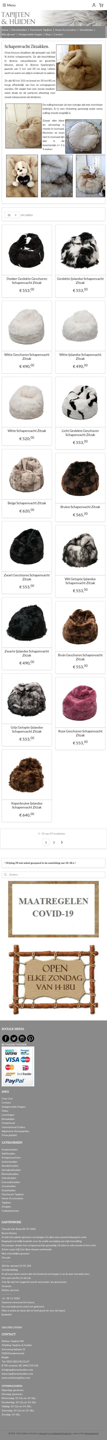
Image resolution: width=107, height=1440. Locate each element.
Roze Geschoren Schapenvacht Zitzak (80, 733)
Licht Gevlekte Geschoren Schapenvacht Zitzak (80, 433)
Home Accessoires (65, 29)
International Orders (13, 1127)
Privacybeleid (9, 1135)
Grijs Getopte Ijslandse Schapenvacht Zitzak (27, 729)
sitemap (43, 1433)
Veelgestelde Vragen (30, 34)
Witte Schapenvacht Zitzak (27, 431)
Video (5, 1110)
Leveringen (8, 1114)
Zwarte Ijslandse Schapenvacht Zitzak (27, 653)
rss (49, 1433)
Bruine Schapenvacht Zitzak (80, 507)
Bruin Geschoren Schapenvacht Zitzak (80, 657)
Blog (48, 34)
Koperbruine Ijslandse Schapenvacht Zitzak (26, 805)
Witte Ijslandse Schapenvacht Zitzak (80, 357)
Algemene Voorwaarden (15, 1131)
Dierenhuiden (19, 29)
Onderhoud (8, 1122)
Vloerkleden (86, 29)
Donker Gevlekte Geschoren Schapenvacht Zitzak (27, 281)
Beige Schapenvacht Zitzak (27, 503)
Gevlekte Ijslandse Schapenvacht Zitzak (80, 281)
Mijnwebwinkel (91, 1433)
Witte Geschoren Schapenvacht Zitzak (27, 357)
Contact (58, 34)
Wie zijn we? (8, 34)
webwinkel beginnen (62, 1433)
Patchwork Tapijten (41, 29)
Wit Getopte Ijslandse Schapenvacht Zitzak (80, 581)
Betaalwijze (8, 1118)
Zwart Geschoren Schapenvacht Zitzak (27, 577)
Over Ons (7, 1098)
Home (5, 29)
